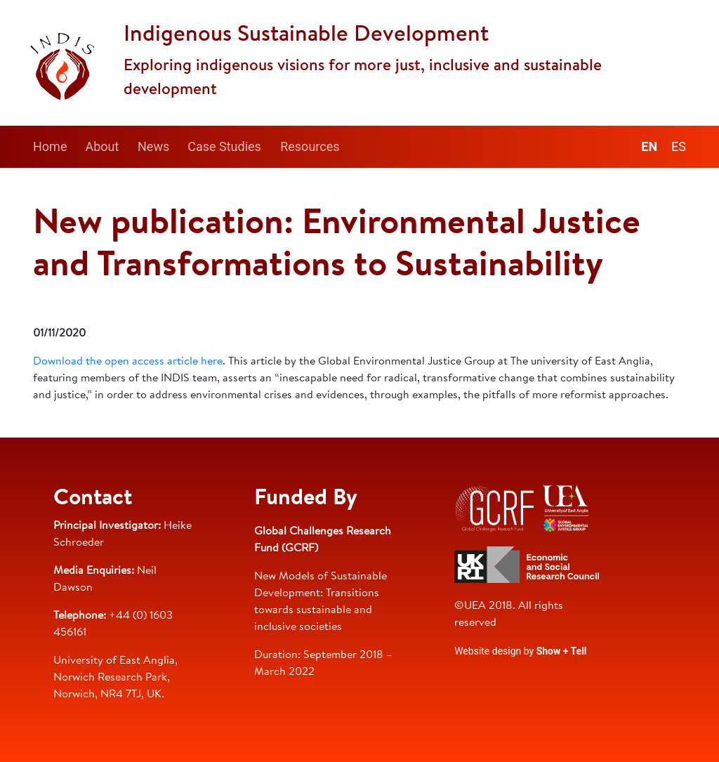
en (649, 146)
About (102, 146)
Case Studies (224, 146)
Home (50, 146)
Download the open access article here (128, 361)
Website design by (520, 651)
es (678, 146)
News (153, 146)
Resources (309, 146)
